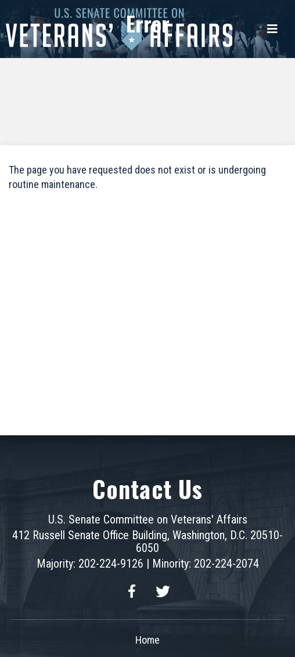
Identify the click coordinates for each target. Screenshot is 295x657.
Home (147, 640)
